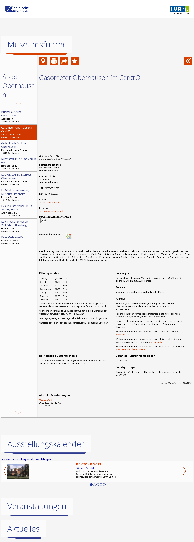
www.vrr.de (156, 341)
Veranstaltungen (36, 506)
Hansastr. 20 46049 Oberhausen (19, 226)
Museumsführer (36, 44)
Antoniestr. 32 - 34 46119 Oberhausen (19, 210)
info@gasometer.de (49, 202)
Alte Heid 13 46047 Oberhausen (19, 116)
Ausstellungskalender (45, 443)
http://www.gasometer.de (51, 211)
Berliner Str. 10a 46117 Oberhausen (19, 195)
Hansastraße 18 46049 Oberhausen (19, 163)
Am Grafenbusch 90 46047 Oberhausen (19, 132)
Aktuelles (23, 528)
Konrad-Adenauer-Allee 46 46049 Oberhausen (19, 148)
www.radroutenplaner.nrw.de (130, 349)
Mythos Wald (45, 399)
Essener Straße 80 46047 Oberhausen (19, 240)
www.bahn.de (122, 334)
